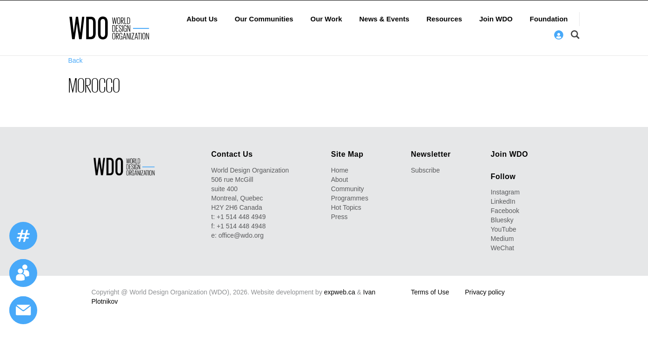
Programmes (349, 198)
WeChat (502, 248)
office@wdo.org (241, 235)
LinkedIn (503, 201)
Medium (502, 238)
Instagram (505, 192)
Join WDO (496, 19)
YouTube (503, 229)
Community (347, 189)
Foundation (549, 19)
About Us (202, 19)
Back (75, 60)
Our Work (326, 19)
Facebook (505, 210)
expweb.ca (339, 292)
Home (339, 170)
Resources (444, 19)
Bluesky (502, 220)
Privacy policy (485, 292)
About (339, 179)
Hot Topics (346, 207)
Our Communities (264, 19)
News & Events (384, 19)
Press (339, 216)
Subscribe (425, 170)
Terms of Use (430, 292)
